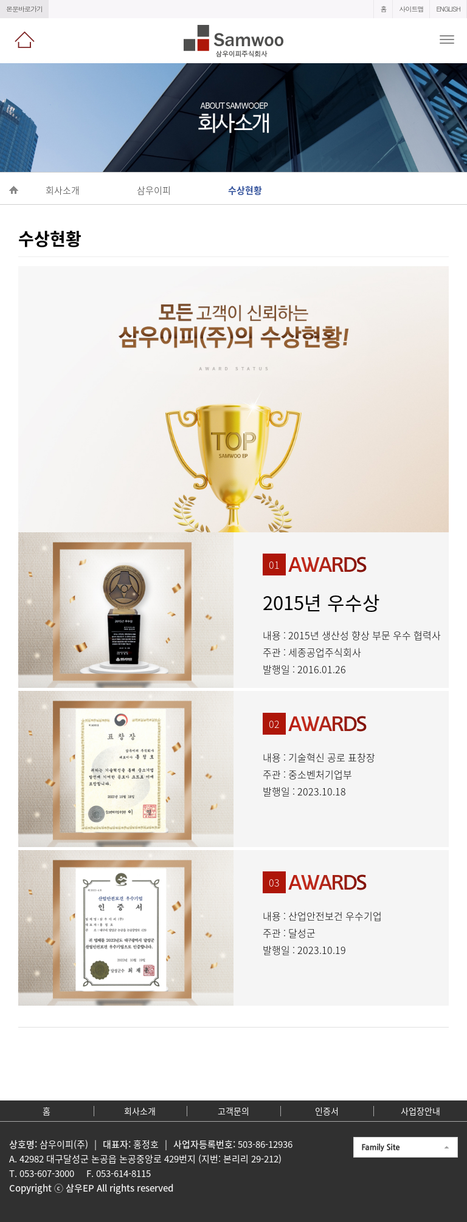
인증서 (327, 1111)
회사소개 (140, 1111)
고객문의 (233, 1111)
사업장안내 (420, 1111)
